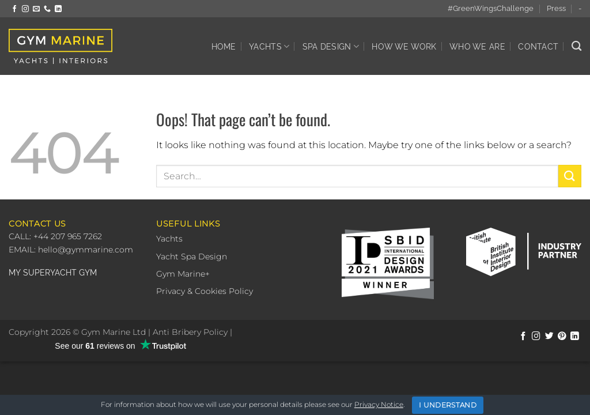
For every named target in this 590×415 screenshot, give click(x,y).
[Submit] (569, 176)
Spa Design (330, 46)
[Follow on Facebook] (14, 9)
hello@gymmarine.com (85, 249)
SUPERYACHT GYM (60, 272)
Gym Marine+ (183, 274)
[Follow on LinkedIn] (58, 9)
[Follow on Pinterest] (562, 336)
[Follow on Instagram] (25, 9)
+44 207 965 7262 (66, 236)
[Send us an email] (36, 9)
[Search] (576, 46)
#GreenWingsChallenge (491, 8)
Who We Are (477, 46)
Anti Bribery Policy (190, 332)
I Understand (447, 405)
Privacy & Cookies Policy (204, 291)
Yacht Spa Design (191, 256)
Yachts (269, 46)
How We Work (404, 46)
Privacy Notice (378, 404)
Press (556, 8)
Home (223, 46)
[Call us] (47, 9)
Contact (538, 46)
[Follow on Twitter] (549, 336)
